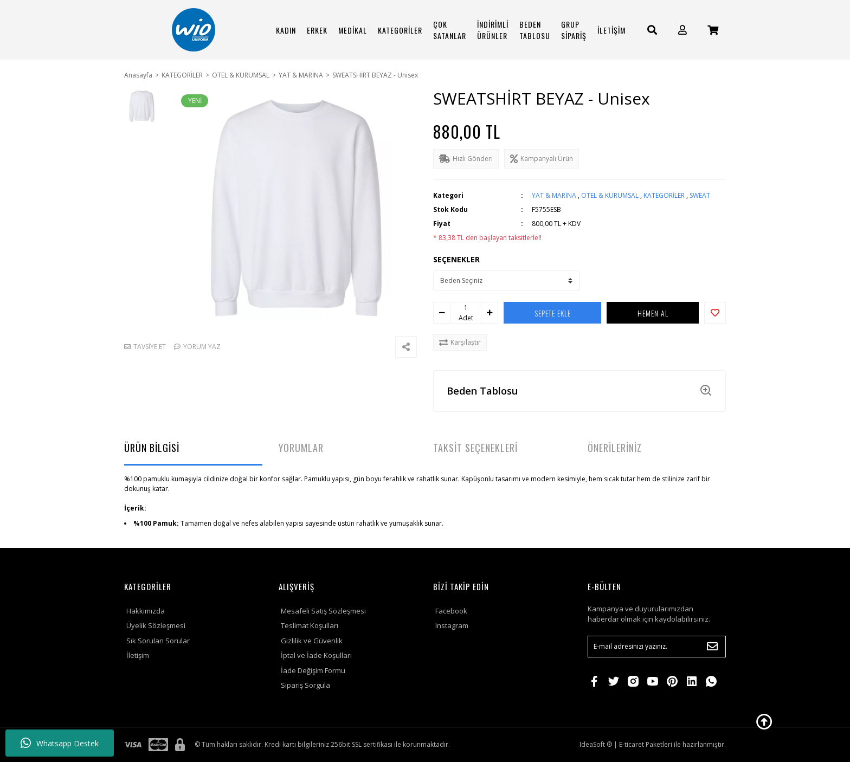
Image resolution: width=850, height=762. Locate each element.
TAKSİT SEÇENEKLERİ (475, 448)
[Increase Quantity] (489, 312)
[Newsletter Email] (657, 646)
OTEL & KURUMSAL (610, 195)
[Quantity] (465, 307)
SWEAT (700, 195)
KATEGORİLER (664, 195)
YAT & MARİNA (554, 195)
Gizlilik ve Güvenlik (312, 640)
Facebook (451, 611)
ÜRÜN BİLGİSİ (151, 448)
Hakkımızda (145, 611)
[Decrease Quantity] (442, 312)
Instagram (451, 625)
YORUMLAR (301, 448)
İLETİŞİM (611, 30)
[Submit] (712, 646)
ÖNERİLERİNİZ (615, 448)
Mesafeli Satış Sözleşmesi (323, 611)
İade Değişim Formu (313, 670)
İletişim (137, 655)
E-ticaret (631, 744)
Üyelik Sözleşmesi (155, 625)
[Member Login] (682, 30)
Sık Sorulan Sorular (158, 640)
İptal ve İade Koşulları (316, 655)
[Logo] (193, 29)
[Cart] (712, 30)
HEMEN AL (653, 313)
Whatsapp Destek (60, 743)
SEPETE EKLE (553, 313)
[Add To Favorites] (715, 313)
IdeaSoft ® (595, 744)
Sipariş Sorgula (305, 685)
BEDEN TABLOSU (534, 29)
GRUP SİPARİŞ (574, 29)
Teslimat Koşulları (309, 625)
